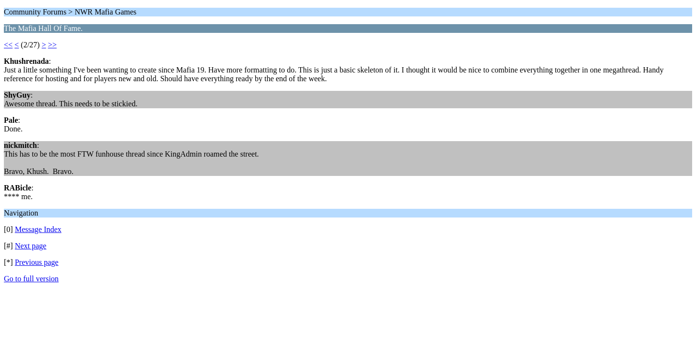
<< (8, 45)
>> (52, 45)
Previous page (36, 262)
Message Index (38, 229)
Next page (30, 246)
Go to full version (31, 279)
